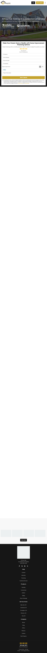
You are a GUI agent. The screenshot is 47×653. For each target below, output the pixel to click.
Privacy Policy (26, 83)
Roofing (23, 587)
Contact (23, 572)
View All (23, 615)
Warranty (23, 575)
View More (23, 540)
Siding (23, 595)
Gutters (23, 592)
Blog (23, 625)
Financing (23, 578)
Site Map (26, 649)
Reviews (23, 630)
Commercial (23, 590)
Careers (23, 633)
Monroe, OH (23, 613)
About (23, 622)
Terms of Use (20, 83)
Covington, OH (23, 610)
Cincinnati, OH (23, 607)
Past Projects (23, 636)
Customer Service (23, 580)
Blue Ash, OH (23, 605)
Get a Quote (40, 2)
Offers (23, 628)
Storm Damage (23, 598)
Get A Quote (23, 77)
